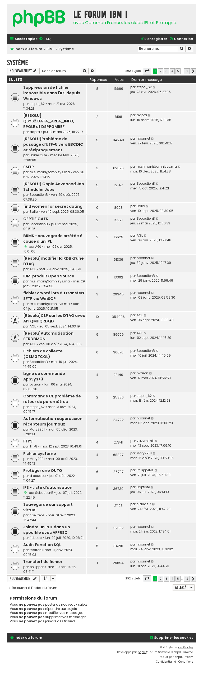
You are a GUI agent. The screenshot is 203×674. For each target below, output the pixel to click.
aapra (35, 132)
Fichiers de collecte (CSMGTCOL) (43, 353)
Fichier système (39, 453)
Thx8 (33, 446)
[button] (147, 71)
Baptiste (143, 487)
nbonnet (143, 138)
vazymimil (145, 440)
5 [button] (178, 71)
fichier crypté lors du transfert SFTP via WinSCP (54, 295)
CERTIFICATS (35, 218)
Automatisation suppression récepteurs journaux (52, 421)
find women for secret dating (52, 206)
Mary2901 (37, 429)
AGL (38, 246)
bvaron (35, 384)
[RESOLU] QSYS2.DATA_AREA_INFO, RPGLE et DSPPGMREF (48, 121)
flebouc (36, 537)
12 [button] (186, 71)
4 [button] (172, 71)
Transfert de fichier (42, 561)
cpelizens (37, 515)
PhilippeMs (145, 470)
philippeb (37, 567)
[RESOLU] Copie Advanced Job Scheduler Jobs (53, 186)
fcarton (35, 550)
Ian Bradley (185, 647)
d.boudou (38, 475)
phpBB (142, 652)
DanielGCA (38, 155)
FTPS (28, 441)
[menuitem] (44, 39)
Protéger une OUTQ (42, 470)
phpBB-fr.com (183, 657)
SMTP (28, 167)
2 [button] (161, 71)
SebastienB (39, 194)
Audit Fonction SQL (42, 544)
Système (17, 63)
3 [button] (166, 71)
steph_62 (37, 103)
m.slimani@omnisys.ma (50, 172)
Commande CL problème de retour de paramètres (52, 398)
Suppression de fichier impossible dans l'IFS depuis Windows (51, 93)
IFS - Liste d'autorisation (47, 487)
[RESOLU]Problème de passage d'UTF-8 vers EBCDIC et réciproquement (53, 144)
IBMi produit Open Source (48, 276)
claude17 (144, 504)
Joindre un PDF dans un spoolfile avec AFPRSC (46, 529)
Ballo (34, 211)
